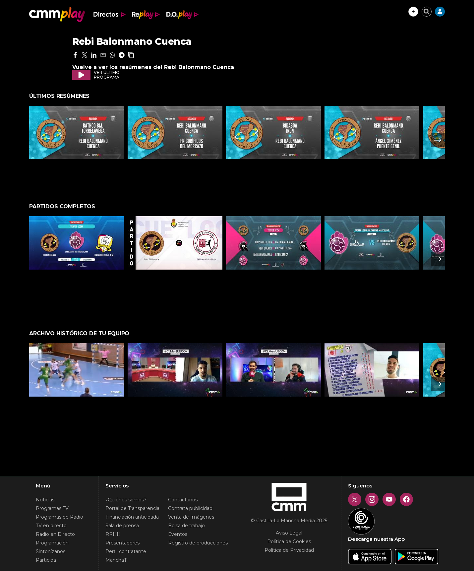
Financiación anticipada (132, 517)
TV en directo (51, 526)
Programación (52, 543)
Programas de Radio (59, 517)
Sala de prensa (122, 526)
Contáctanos (183, 500)
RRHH (113, 534)
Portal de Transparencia (132, 508)
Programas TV (52, 508)
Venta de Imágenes (191, 517)
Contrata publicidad (190, 508)
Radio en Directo (55, 534)
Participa (46, 560)
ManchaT (116, 560)
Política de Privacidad (289, 550)
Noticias (45, 500)
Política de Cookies (289, 541)
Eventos (177, 534)
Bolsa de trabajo (186, 526)
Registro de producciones (198, 543)
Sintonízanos (50, 551)
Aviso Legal (289, 533)
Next (438, 140)
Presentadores (122, 543)
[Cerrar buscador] (427, 12)
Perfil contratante (125, 551)
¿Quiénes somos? (126, 500)
